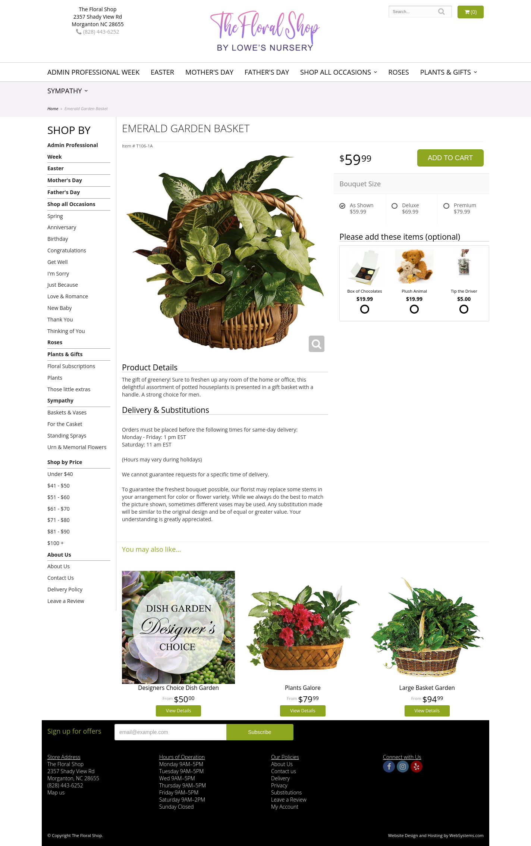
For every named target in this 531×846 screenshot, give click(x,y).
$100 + (55, 543)
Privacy (279, 785)
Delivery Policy (64, 589)
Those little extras (68, 389)
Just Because (62, 284)
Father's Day (267, 72)
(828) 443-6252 (97, 31)
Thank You (60, 319)
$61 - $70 (58, 508)
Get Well (57, 261)
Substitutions (286, 792)
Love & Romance (67, 296)
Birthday (57, 238)
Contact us (283, 771)
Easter (162, 72)
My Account (284, 806)
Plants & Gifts (445, 72)
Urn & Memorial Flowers (76, 447)
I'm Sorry (58, 273)
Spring (55, 216)
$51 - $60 (58, 497)
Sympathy (64, 90)
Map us (56, 792)
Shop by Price (64, 462)
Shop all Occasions (335, 72)
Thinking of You (66, 331)
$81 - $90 (58, 531)
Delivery (280, 778)
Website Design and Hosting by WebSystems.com (436, 835)
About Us (59, 554)
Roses (398, 72)
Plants (54, 377)
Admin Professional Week (93, 72)
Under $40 (60, 474)
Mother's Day (209, 72)
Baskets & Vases (67, 412)
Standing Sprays (66, 435)
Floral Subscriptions (71, 366)
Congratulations (66, 250)
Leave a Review (65, 600)
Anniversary (61, 227)
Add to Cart (450, 158)
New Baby (59, 307)
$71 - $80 (58, 519)
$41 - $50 (58, 485)
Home (52, 108)
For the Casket (64, 423)
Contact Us (60, 577)
